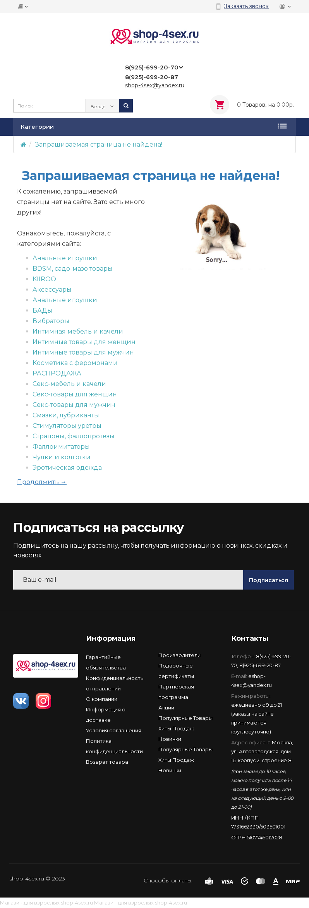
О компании (101, 699)
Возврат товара (107, 762)
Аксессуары (52, 289)
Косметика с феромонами (75, 363)
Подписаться (268, 580)
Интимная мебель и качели (78, 331)
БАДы (42, 310)
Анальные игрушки (65, 258)
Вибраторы (51, 321)
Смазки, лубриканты (66, 415)
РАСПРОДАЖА (57, 373)
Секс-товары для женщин (75, 394)
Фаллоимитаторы (61, 446)
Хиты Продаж (176, 728)
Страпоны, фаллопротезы (74, 436)
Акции (166, 707)
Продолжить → (42, 482)
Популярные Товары (185, 718)
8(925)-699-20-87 (260, 665)
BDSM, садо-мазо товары (73, 268)
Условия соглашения (113, 730)
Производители (179, 655)
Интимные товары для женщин (84, 342)
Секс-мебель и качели (69, 383)
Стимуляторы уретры (67, 425)
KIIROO (44, 279)
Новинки (169, 739)
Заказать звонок (246, 6)
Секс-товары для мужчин (74, 404)
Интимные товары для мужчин (83, 352)
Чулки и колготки (62, 457)
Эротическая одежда (67, 467)
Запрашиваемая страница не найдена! (98, 144)
